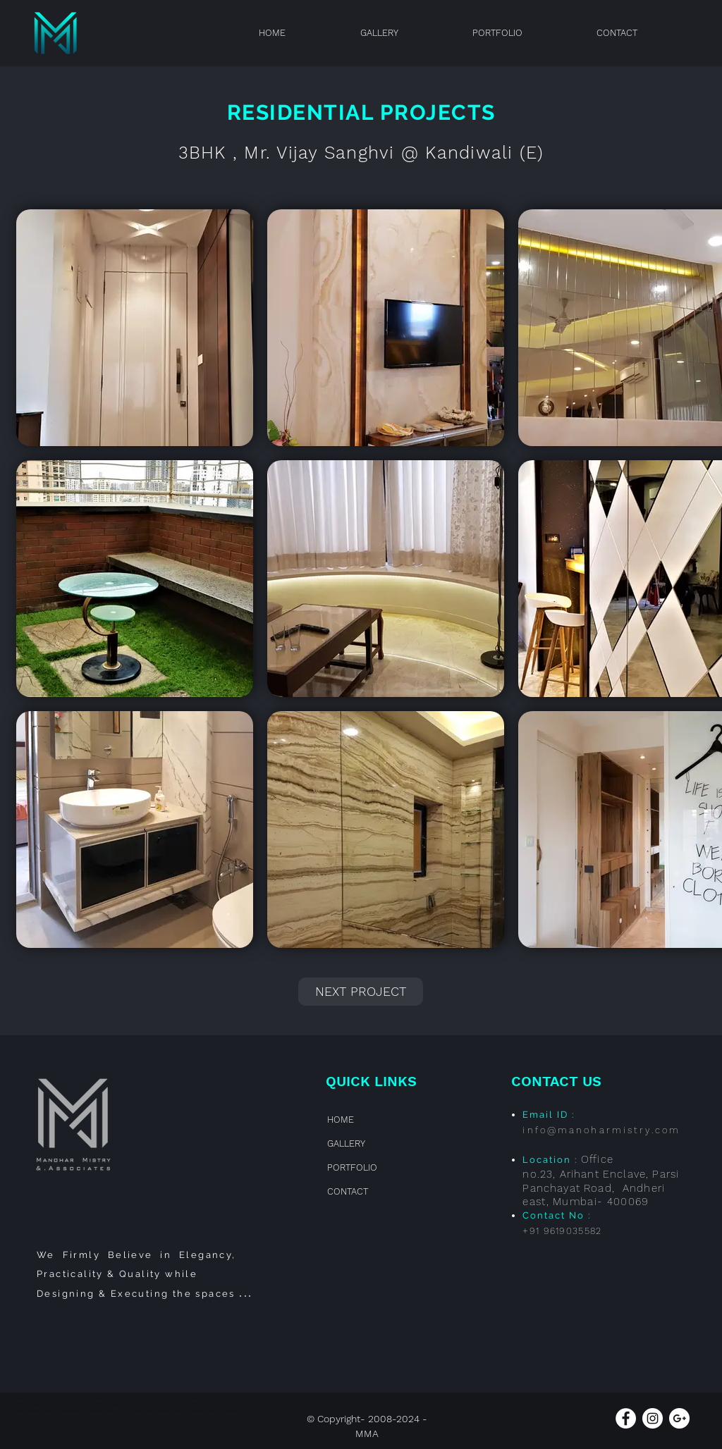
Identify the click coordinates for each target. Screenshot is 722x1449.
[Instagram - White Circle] (652, 1418)
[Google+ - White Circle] (679, 1418)
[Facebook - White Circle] (626, 1418)
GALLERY (346, 1143)
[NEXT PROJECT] (360, 992)
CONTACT (347, 1191)
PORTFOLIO (352, 1167)
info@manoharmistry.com (601, 1130)
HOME (340, 1119)
